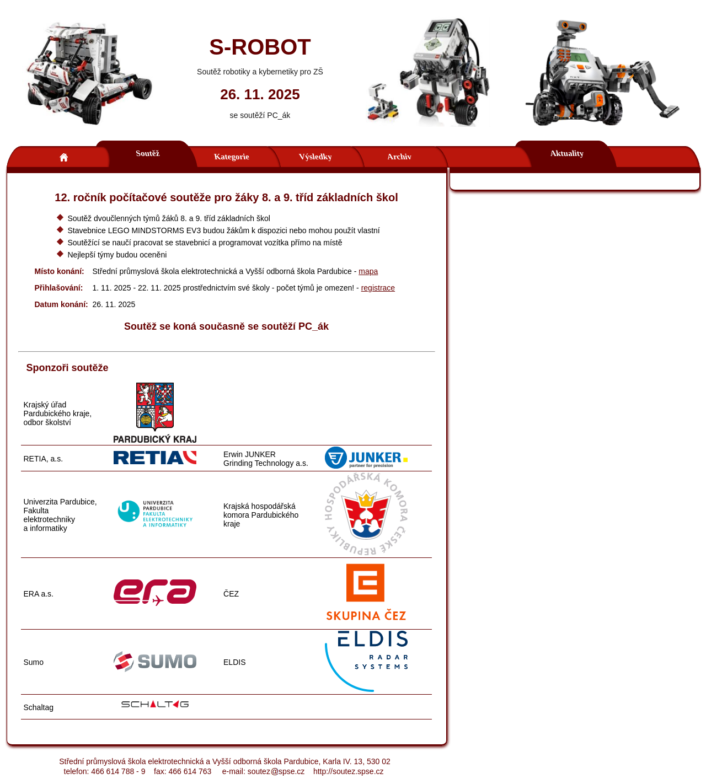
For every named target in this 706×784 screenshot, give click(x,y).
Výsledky (315, 156)
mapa (368, 271)
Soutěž (147, 153)
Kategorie (231, 156)
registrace (378, 287)
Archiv (399, 156)
